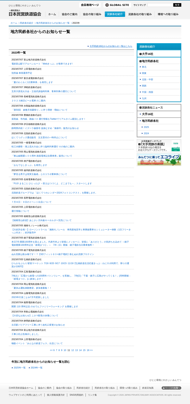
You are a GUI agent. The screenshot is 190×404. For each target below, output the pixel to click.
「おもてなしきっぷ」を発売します (29, 165)
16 (88, 350)
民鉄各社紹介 (26, 23)
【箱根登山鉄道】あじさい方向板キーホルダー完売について (42, 220)
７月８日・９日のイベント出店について (32, 202)
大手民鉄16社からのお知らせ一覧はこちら (111, 46)
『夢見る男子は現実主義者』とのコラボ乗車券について (39, 174)
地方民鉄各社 (150, 120)
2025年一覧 (20, 367)
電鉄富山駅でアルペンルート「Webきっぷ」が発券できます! (42, 63)
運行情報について (20, 211)
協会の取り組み (64, 388)
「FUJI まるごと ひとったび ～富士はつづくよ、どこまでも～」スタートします (52, 183)
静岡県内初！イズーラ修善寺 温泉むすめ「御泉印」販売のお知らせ (45, 128)
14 (80, 350)
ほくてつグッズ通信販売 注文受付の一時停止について (39, 137)
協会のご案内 (44, 388)
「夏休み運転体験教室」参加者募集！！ (32, 288)
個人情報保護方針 (56, 395)
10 (65, 350)
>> (91, 350)
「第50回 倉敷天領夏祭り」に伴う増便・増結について (40, 110)
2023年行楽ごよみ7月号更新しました (30, 297)
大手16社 (147, 114)
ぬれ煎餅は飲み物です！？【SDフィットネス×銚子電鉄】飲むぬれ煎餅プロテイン (53, 254)
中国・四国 (147, 92)
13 (76, 350)
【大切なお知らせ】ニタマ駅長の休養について (35, 315)
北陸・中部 (147, 79)
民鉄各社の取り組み (105, 388)
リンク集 (92, 395)
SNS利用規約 (76, 395)
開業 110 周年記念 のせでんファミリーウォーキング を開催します (45, 306)
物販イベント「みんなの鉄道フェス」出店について (37, 343)
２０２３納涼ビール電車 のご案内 (28, 100)
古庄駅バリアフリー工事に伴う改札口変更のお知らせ (38, 325)
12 (72, 350)
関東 (144, 73)
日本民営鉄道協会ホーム (21, 388)
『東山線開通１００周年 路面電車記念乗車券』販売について (42, 156)
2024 (146, 133)
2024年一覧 (37, 367)
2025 (146, 127)
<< (51, 350)
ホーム (14, 23)
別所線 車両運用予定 (22, 73)
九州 (144, 98)
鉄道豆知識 (147, 388)
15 (84, 350)
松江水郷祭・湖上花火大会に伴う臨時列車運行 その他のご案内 (43, 146)
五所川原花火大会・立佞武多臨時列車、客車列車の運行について (44, 91)
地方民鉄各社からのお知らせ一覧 (53, 23)
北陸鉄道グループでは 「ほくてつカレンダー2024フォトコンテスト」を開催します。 (54, 192)
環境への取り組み (128, 388)
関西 (144, 86)
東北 (144, 67)
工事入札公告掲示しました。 (26, 334)
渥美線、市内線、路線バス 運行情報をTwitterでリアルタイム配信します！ (49, 119)
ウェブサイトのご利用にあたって (25, 395)
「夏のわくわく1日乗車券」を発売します (32, 82)
